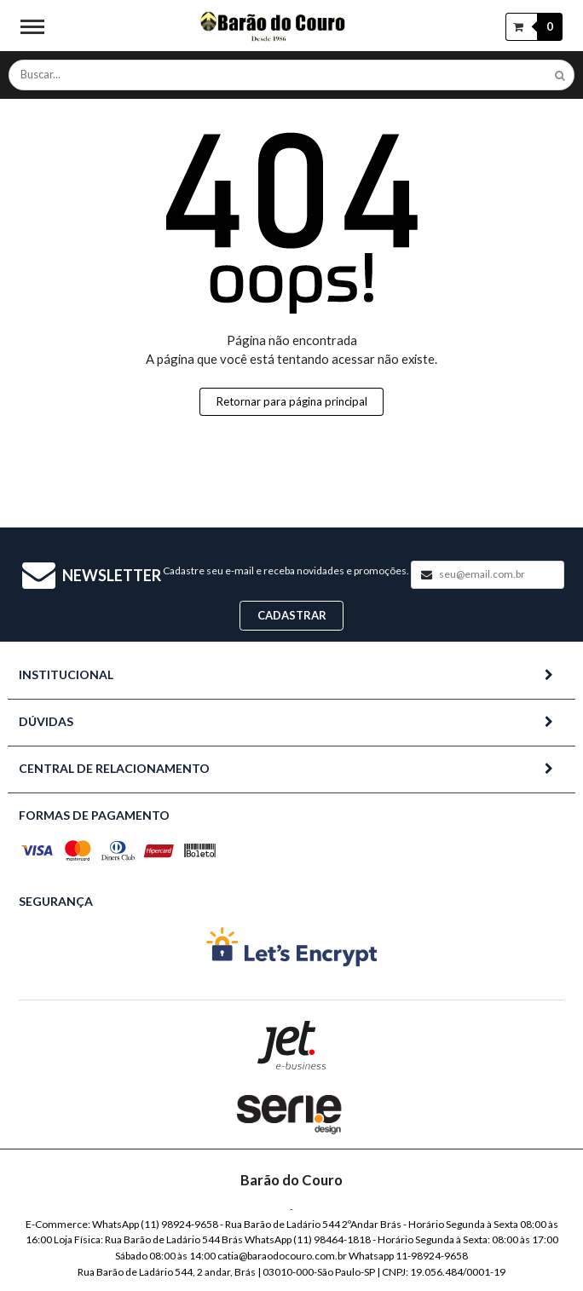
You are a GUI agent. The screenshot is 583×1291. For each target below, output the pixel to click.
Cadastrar (291, 615)
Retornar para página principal (291, 401)
